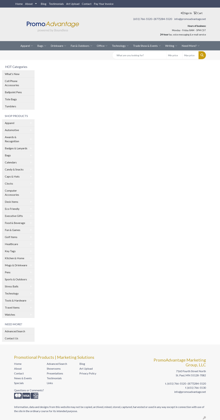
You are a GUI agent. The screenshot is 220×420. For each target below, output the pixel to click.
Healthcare (11, 244)
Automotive (12, 130)
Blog (43, 3)
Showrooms (54, 368)
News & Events (23, 378)
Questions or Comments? (29, 390)
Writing (171, 46)
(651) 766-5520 (142, 18)
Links (50, 383)
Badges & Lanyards (16, 148)
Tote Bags (11, 99)
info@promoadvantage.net (190, 18)
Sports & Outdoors (16, 279)
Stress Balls (11, 286)
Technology (120, 46)
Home (19, 3)
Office (102, 46)
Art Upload (72, 3)
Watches (10, 314)
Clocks (9, 183)
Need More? (191, 46)
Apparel (26, 46)
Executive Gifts (14, 215)
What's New (12, 74)
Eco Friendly (12, 208)
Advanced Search (15, 331)
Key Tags (10, 251)
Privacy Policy (87, 373)
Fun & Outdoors (81, 46)
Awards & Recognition (12, 139)
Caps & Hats (12, 176)
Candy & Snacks (14, 169)
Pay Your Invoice (103, 3)
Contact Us (11, 338)
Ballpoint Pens (13, 92)
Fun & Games (12, 229)
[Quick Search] (139, 55)
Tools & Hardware (15, 300)
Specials (19, 383)
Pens (7, 272)
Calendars (11, 162)
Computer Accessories (12, 192)
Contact (86, 3)
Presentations (55, 373)
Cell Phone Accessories (12, 83)
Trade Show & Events (147, 46)
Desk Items (11, 201)
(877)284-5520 (163, 18)
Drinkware (58, 46)
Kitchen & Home (14, 258)
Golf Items (11, 237)
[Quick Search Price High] (190, 55)
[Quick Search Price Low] (174, 55)
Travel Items (12, 307)
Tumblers (10, 106)
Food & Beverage (15, 222)
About (29, 3)
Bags (41, 46)
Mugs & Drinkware (16, 265)
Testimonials (56, 3)
